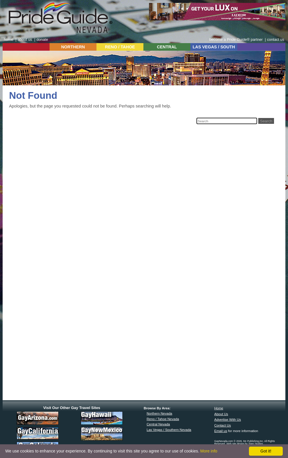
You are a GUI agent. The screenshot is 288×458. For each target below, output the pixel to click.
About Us (221, 414)
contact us (275, 39)
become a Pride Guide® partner (236, 39)
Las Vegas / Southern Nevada (169, 429)
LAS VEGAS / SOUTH (214, 47)
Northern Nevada (159, 413)
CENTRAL (167, 47)
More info (208, 451)
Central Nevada (158, 424)
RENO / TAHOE (120, 47)
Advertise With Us (227, 419)
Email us (220, 431)
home (8, 39)
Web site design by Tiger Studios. (245, 443)
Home (218, 408)
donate (42, 39)
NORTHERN (73, 47)
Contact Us (222, 425)
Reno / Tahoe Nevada (163, 419)
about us (24, 39)
